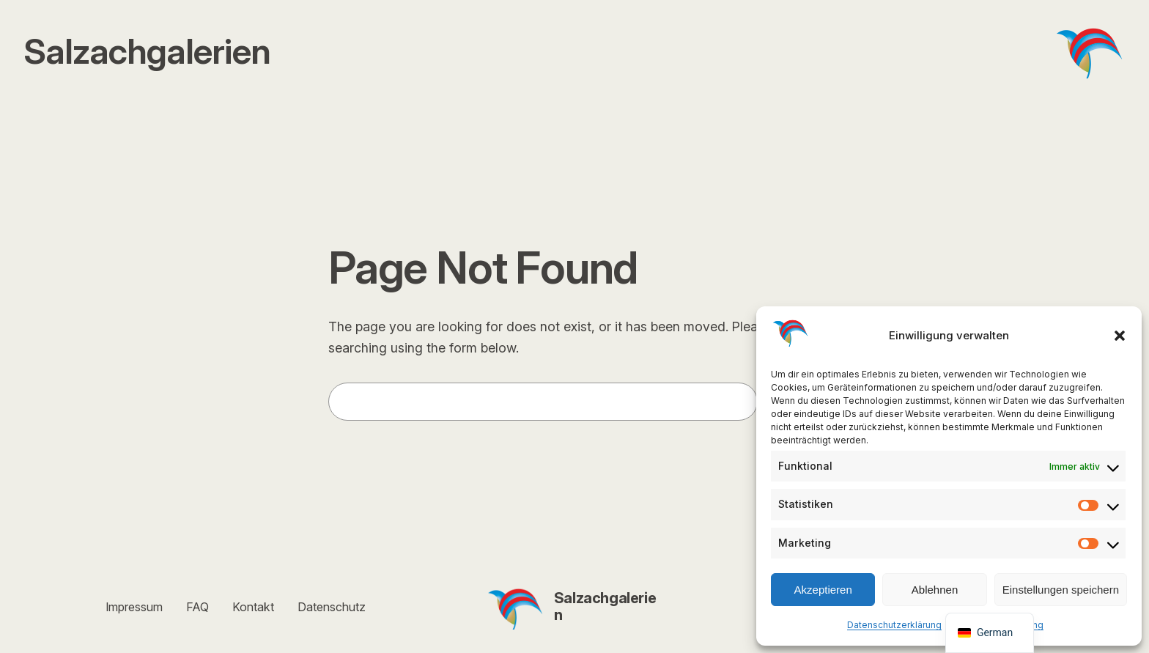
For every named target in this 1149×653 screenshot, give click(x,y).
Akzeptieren (823, 589)
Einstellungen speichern (1060, 589)
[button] (1119, 335)
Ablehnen (935, 589)
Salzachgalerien (605, 606)
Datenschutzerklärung (894, 624)
